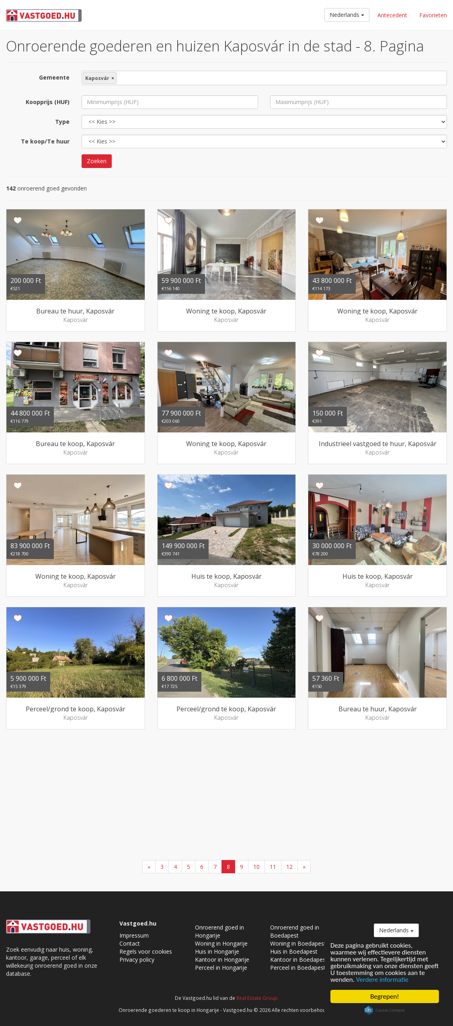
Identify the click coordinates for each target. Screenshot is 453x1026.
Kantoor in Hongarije (222, 959)
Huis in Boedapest (294, 951)
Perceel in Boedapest (298, 967)
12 (289, 866)
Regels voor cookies (145, 951)
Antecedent (392, 15)
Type (62, 121)
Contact (129, 943)
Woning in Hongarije (221, 943)
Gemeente (54, 77)
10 (256, 866)
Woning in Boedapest (298, 943)
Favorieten (433, 15)
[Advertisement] (226, 795)
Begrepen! (384, 996)
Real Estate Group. (257, 998)
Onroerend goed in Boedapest (294, 931)
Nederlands (347, 14)
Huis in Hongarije (217, 951)
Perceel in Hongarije (221, 967)
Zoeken (97, 161)
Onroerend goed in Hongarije (219, 931)
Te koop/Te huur (45, 141)
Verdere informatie (382, 979)
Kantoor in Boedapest (299, 959)
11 (273, 866)
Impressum (134, 935)
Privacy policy (136, 959)
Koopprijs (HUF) (48, 102)
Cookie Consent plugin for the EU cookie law (385, 1010)
